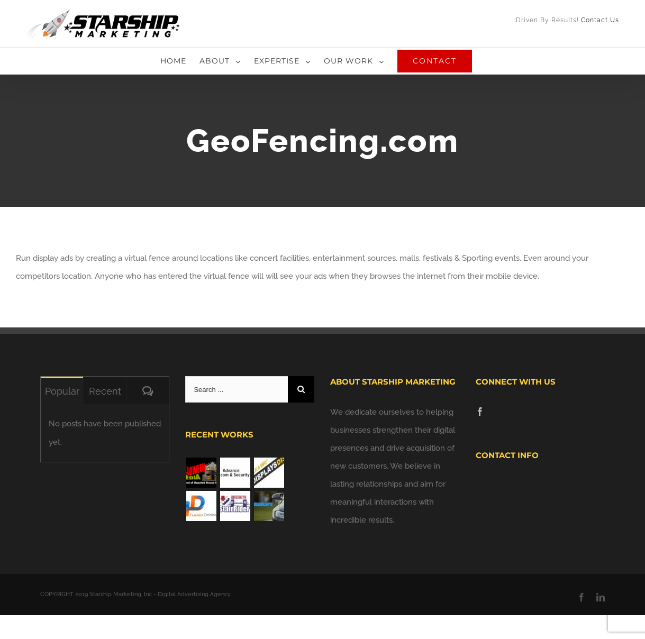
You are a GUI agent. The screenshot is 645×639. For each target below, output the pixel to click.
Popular (62, 391)
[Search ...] (236, 389)
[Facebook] (480, 411)
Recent (105, 391)
